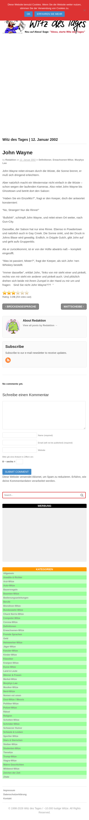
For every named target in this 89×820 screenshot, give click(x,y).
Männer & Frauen (12, 675)
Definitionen (45, 160)
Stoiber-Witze (10, 744)
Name (45, 435)
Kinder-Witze (10, 654)
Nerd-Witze (9, 691)
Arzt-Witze (8, 581)
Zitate (6, 777)
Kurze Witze (9, 667)
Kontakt (7, 798)
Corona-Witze (10, 622)
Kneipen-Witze (11, 663)
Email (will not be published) (55, 443)
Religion (7, 716)
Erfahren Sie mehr (49, 14)
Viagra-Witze (10, 760)
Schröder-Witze (11, 724)
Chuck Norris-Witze (13, 614)
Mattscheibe (74, 306)
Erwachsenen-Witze (63, 160)
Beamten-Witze (11, 593)
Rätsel (6, 711)
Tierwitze (8, 752)
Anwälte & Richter (12, 577)
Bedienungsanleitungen (15, 597)
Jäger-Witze (9, 646)
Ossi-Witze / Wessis (13, 699)
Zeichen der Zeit (11, 773)
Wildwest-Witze (11, 768)
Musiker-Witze (10, 687)
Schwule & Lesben (13, 732)
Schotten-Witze (11, 720)
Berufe (6, 602)
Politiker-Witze (11, 703)
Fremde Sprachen (12, 634)
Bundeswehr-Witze (13, 610)
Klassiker (8, 659)
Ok (28, 14)
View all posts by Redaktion (40, 325)
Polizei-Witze (10, 707)
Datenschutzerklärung (15, 794)
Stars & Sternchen (12, 740)
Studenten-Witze (12, 748)
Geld (5, 638)
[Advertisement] (44, 90)
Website (41, 450)
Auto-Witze (9, 585)
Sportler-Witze (10, 736)
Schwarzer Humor (12, 728)
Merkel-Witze (10, 679)
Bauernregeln (10, 589)
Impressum (9, 790)
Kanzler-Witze (10, 650)
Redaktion (10, 160)
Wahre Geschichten (13, 764)
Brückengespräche (20, 306)
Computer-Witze (11, 618)
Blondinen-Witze (12, 606)
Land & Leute (10, 671)
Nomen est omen (12, 695)
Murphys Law (10, 683)
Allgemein (8, 573)
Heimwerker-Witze (12, 642)
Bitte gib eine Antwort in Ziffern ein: (18, 457)
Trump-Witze (10, 756)
